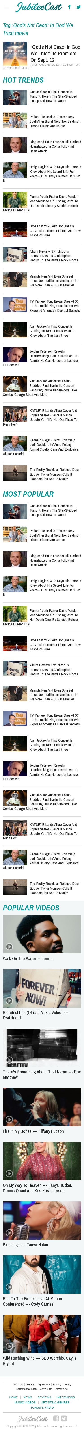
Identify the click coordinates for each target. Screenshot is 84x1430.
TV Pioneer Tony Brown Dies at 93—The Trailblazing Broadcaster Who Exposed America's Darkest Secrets (55, 306)
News (27, 1397)
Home (13, 1397)
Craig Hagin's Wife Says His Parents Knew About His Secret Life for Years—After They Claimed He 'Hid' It (42, 173)
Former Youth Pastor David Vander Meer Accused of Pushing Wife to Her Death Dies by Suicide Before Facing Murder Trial (40, 203)
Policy (68, 1384)
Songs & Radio (42, 1407)
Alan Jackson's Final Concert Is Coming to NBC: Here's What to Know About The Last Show (52, 331)
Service (30, 1384)
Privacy (57, 1384)
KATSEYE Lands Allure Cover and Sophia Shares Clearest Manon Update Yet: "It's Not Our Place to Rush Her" (40, 417)
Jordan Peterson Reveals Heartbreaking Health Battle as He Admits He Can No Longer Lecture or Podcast (40, 358)
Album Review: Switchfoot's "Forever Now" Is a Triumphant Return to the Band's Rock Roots (54, 256)
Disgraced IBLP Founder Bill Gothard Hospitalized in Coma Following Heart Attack (55, 146)
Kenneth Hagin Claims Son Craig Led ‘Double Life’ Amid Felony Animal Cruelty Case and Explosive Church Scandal (40, 446)
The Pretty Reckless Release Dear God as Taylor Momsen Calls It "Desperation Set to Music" (54, 474)
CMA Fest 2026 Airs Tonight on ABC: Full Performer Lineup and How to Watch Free (55, 230)
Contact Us (46, 1389)
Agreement (44, 1384)
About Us (18, 1384)
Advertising (61, 1389)
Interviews (66, 1397)
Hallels (38, 7)
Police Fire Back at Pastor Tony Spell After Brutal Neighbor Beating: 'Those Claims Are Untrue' (54, 121)
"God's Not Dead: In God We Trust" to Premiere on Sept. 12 (55, 53)
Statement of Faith (26, 1389)
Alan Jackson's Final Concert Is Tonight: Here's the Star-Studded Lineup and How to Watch (53, 96)
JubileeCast (32, 1419)
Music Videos (25, 1402)
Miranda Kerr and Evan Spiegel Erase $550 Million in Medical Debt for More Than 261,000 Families (54, 281)
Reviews (44, 1397)
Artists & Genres (55, 1402)
